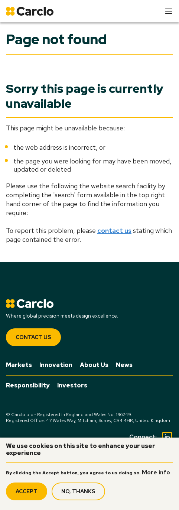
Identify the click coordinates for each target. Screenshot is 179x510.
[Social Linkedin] (167, 437)
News (124, 365)
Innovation (55, 365)
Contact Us (33, 337)
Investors (72, 385)
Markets (19, 365)
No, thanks (78, 494)
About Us (94, 365)
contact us (114, 230)
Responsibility (28, 385)
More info (156, 475)
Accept (27, 494)
